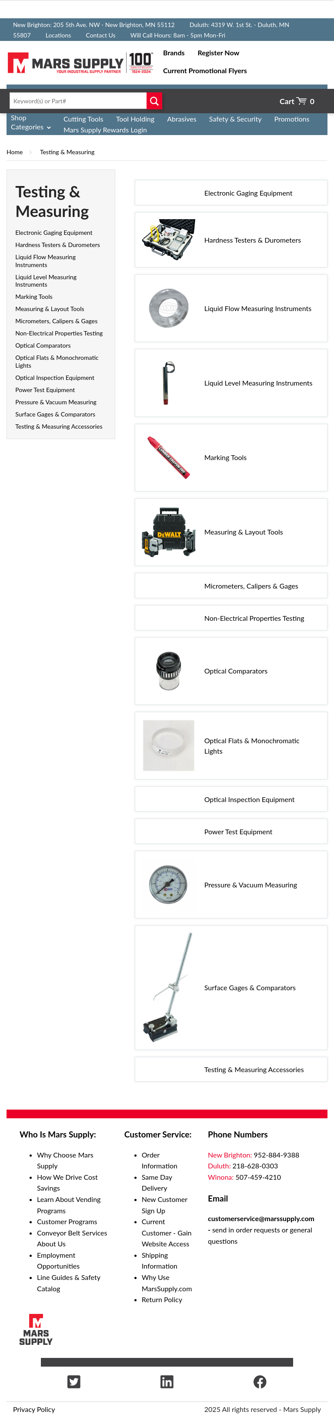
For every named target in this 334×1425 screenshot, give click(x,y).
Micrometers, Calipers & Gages (56, 321)
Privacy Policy (34, 1409)
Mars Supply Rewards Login (105, 129)
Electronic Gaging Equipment (53, 232)
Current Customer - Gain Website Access (167, 1232)
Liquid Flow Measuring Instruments (45, 260)
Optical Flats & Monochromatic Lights (252, 745)
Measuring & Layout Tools (49, 308)
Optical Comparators (42, 345)
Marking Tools (33, 296)
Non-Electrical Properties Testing (59, 333)
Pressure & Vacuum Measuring (56, 402)
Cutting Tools (83, 119)
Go (154, 100)
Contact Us (100, 35)
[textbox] (83, 100)
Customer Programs (67, 1221)
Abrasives (182, 119)
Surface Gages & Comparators (55, 414)
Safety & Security (235, 119)
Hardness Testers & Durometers (57, 244)
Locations (58, 35)
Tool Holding (135, 119)
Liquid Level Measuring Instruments (46, 280)
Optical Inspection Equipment (54, 377)
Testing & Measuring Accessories (58, 426)
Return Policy (162, 1299)
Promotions (292, 119)
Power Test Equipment (45, 389)
